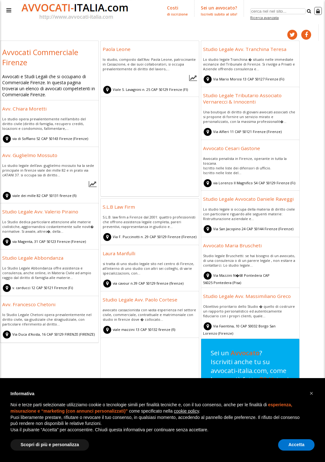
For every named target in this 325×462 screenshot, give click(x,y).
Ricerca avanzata (265, 17)
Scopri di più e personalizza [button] (50, 444)
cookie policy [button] (186, 411)
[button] (311, 393)
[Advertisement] (149, 147)
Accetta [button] (296, 444)
